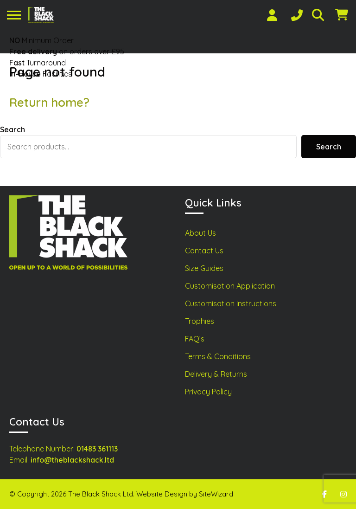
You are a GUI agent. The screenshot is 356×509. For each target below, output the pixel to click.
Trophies (199, 321)
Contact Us (204, 250)
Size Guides (204, 268)
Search (12, 129)
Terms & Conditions (218, 356)
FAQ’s (194, 338)
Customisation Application (230, 285)
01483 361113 (97, 448)
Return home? (49, 102)
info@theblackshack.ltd (72, 459)
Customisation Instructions (230, 303)
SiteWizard (216, 494)
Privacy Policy (208, 391)
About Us (200, 233)
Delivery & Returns (216, 374)
